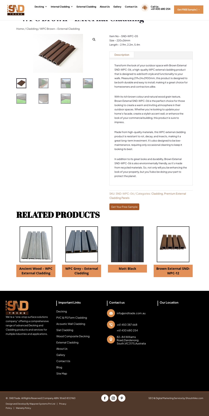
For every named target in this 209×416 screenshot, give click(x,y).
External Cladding (86, 6)
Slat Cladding (64, 330)
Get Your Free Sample (124, 206)
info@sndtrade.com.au (131, 313)
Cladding (32, 28)
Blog (59, 367)
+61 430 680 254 (127, 330)
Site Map (61, 373)
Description (121, 54)
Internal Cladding (60, 6)
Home (20, 28)
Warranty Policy (23, 408)
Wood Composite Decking (73, 336)
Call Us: (160, 8)
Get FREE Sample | (188, 9)
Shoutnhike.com (194, 398)
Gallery (117, 6)
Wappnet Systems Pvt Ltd (42, 403)
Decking (39, 6)
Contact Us (131, 6)
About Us (105, 6)
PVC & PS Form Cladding (71, 317)
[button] (94, 39)
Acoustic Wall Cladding (70, 323)
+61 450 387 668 (127, 324)
